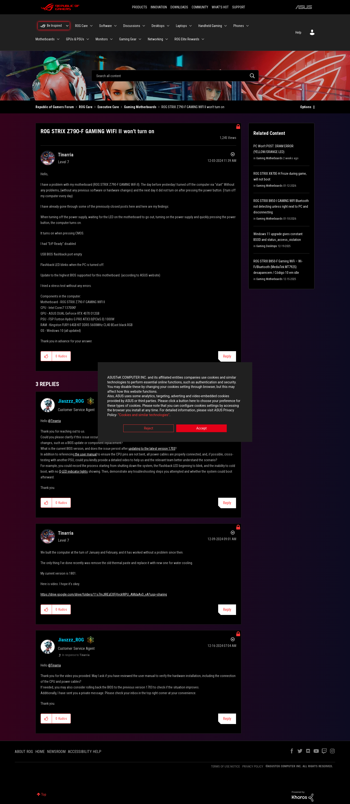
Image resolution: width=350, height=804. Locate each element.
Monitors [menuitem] (102, 39)
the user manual (85, 454)
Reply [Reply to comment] (227, 503)
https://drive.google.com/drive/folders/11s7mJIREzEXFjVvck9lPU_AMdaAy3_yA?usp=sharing (104, 594)
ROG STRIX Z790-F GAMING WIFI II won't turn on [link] (192, 107)
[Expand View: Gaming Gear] (140, 39)
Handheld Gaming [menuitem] (210, 26)
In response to (75, 655)
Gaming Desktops (266, 246)
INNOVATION (159, 7)
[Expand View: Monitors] (111, 39)
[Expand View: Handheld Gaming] (225, 25)
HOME (40, 751)
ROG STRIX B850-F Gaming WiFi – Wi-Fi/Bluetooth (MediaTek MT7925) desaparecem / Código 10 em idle (278, 267)
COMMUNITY (200, 7)
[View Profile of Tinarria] (65, 155)
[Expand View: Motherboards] (58, 39)
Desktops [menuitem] (158, 26)
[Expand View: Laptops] (190, 25)
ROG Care (86, 107)
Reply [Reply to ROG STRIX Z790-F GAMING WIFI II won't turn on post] (227, 356)
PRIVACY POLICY (252, 766)
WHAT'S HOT (220, 7)
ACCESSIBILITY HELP (84, 751)
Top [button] (43, 794)
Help (298, 32)
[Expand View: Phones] (247, 25)
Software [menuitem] (105, 26)
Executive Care (108, 107)
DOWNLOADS (179, 7)
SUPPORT (238, 7)
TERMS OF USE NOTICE (225, 766)
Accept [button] (201, 428)
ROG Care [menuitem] (81, 26)
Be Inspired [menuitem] (54, 25)
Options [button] (305, 107)
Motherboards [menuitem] (45, 39)
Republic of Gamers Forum (55, 107)
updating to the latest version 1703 (152, 448)
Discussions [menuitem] (131, 26)
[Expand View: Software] (115, 25)
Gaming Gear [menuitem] (127, 39)
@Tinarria (54, 421)
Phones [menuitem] (238, 26)
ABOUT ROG (24, 751)
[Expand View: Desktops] (168, 25)
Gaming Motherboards (140, 107)
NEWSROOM (56, 751)
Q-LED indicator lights (73, 471)
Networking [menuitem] (155, 39)
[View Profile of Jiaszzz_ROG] (71, 401)
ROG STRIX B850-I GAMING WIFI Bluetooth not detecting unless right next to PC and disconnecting (281, 206)
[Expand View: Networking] (166, 39)
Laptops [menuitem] (181, 26)
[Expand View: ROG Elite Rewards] (203, 39)
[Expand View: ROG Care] (91, 25)
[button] (46, 356)
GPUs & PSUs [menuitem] (75, 39)
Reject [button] (148, 428)
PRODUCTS (139, 7)
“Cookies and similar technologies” (144, 415)
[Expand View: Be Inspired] (67, 26)
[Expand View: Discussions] (143, 25)
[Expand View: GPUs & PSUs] (87, 39)
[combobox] (175, 75)
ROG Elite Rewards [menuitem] (187, 39)
